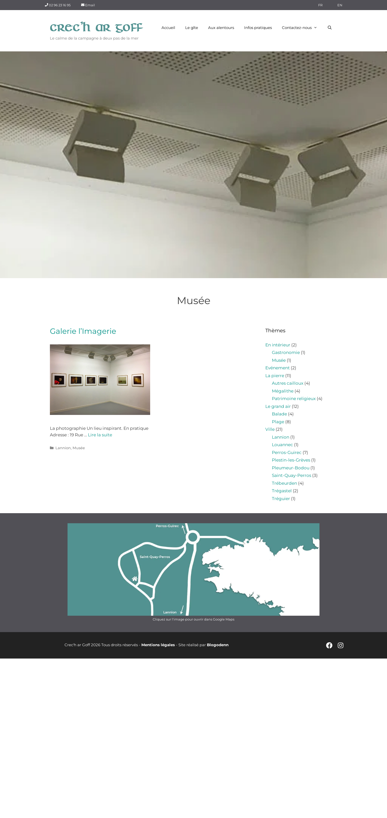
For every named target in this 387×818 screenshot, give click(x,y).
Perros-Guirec (287, 452)
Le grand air (278, 406)
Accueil (168, 27)
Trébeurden (284, 483)
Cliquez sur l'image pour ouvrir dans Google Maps (193, 619)
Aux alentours (221, 27)
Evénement (277, 367)
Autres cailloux (287, 383)
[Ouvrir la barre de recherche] (329, 27)
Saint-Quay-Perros (291, 475)
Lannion (63, 448)
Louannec (282, 444)
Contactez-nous (302, 27)
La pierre (274, 375)
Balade (279, 413)
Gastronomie (286, 352)
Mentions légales (158, 644)
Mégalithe (283, 391)
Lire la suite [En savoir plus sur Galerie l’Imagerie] (100, 434)
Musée (79, 448)
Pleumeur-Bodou (290, 467)
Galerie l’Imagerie (83, 331)
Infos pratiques (258, 27)
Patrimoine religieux (294, 398)
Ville (270, 429)
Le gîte (191, 27)
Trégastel (282, 490)
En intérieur (277, 344)
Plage (278, 421)
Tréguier (281, 498)
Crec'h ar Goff (96, 27)
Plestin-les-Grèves (291, 460)
